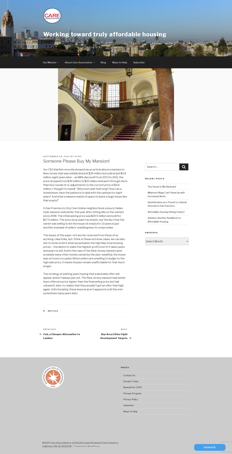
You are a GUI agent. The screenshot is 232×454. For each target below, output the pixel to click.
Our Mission (51, 62)
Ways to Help (119, 62)
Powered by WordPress (87, 446)
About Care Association (80, 62)
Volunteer (128, 405)
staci (78, 156)
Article (53, 311)
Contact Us (129, 375)
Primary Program (132, 393)
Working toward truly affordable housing (104, 34)
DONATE (210, 447)
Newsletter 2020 (132, 387)
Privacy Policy (130, 399)
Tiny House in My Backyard (162, 186)
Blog (103, 62)
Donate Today (130, 381)
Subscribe (139, 62)
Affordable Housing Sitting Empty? (166, 212)
